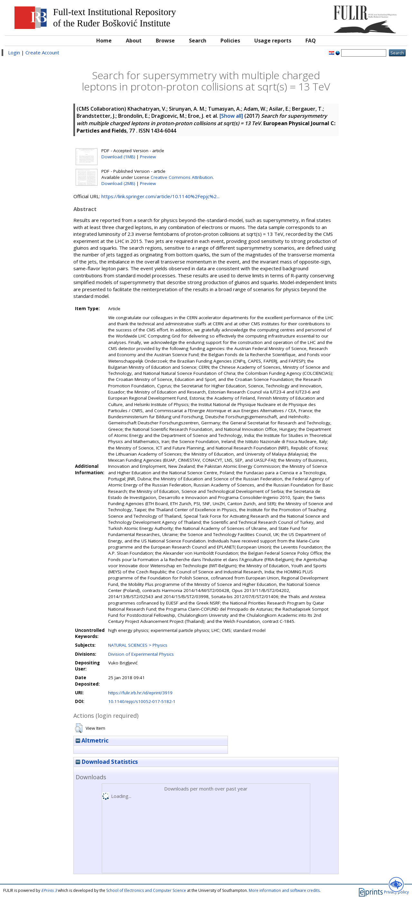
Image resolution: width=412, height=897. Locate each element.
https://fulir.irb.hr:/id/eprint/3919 (140, 693)
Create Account (42, 52)
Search (197, 40)
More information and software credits (284, 890)
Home (104, 40)
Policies (230, 40)
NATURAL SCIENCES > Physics (137, 645)
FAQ (310, 40)
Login (14, 52)
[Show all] (231, 115)
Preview (148, 157)
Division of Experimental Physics (141, 654)
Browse (165, 40)
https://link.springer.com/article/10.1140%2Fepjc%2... (160, 196)
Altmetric (92, 740)
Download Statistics (107, 761)
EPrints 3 (49, 890)
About (134, 40)
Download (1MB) (118, 157)
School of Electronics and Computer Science (146, 890)
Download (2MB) (118, 183)
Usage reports (272, 40)
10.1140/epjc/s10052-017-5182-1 (141, 701)
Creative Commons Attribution (182, 177)
